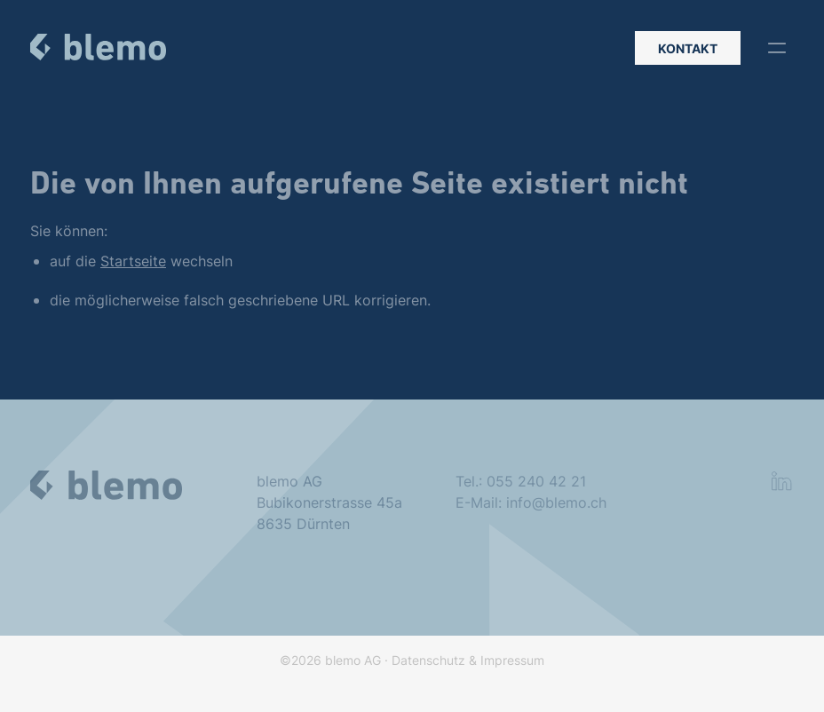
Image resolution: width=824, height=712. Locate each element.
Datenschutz (428, 668)
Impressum (512, 668)
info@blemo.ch (556, 507)
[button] (777, 48)
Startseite (133, 262)
